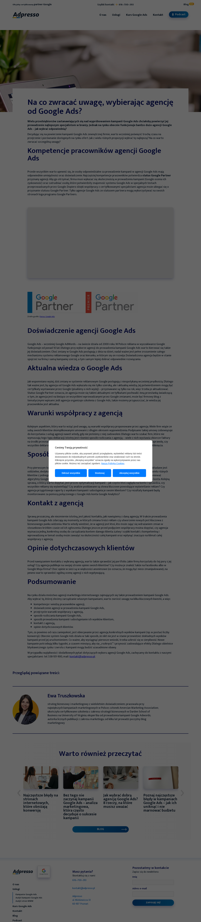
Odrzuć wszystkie (71, 473)
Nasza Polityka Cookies (112, 463)
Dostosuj (100, 473)
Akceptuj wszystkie (129, 473)
